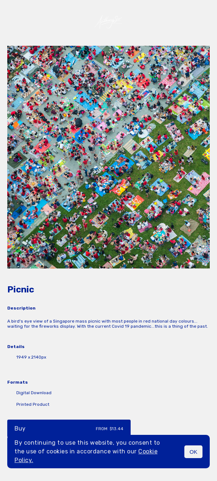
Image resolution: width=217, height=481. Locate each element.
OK (193, 452)
